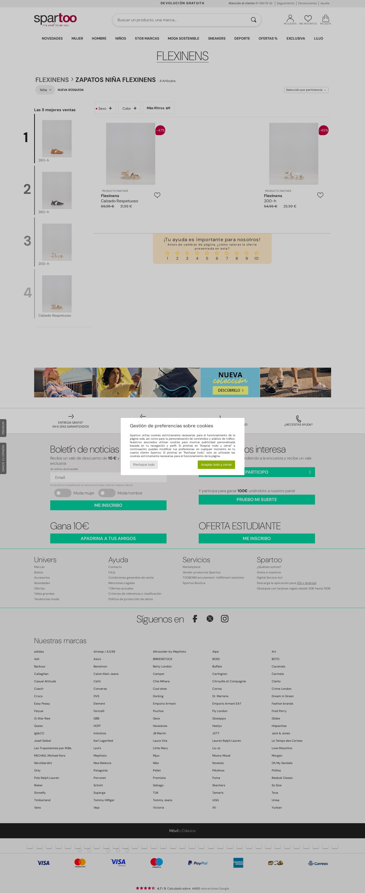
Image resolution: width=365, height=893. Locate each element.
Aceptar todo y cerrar (216, 464)
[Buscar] (254, 20)
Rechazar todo (144, 464)
